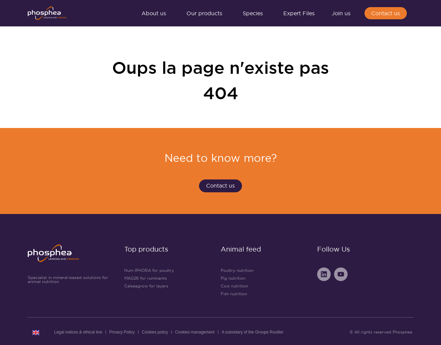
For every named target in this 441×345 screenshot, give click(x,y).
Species (254, 13)
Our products (206, 13)
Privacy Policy (122, 332)
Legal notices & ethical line (78, 332)
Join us (343, 13)
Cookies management (195, 332)
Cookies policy (155, 332)
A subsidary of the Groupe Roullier (253, 332)
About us (155, 13)
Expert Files (299, 13)
